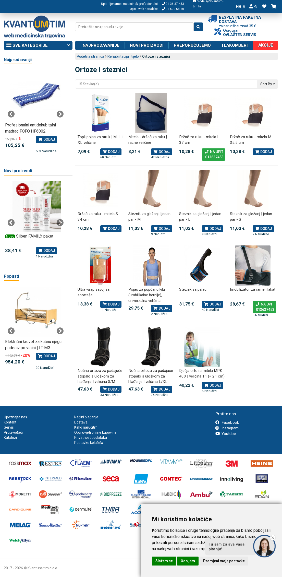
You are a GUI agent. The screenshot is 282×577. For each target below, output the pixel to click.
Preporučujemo (192, 45)
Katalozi (10, 437)
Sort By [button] (267, 84)
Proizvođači (13, 432)
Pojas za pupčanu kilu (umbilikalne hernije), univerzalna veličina (146, 295)
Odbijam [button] (188, 561)
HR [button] (240, 6)
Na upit (214, 155)
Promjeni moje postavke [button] (224, 561)
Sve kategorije (38, 45)
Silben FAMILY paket (34, 236)
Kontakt (10, 422)
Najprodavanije (101, 45)
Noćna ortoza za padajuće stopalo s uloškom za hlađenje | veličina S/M (100, 376)
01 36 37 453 (173, 4)
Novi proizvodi (147, 45)
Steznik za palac (192, 289)
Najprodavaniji (18, 59)
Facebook (227, 422)
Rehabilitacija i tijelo (123, 56)
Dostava (81, 422)
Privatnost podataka (90, 437)
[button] (253, 6)
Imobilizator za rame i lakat (252, 289)
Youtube (225, 433)
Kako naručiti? (85, 427)
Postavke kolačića (88, 443)
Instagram (227, 428)
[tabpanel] (35, 111)
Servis (9, 427)
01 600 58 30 (173, 9)
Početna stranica (90, 56)
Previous (11, 114)
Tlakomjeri (234, 45)
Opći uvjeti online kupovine (95, 432)
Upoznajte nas (15, 417)
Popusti (11, 276)
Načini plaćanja (86, 417)
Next (60, 114)
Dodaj (111, 152)
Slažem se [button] (164, 561)
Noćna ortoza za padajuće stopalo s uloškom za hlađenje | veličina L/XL (150, 376)
